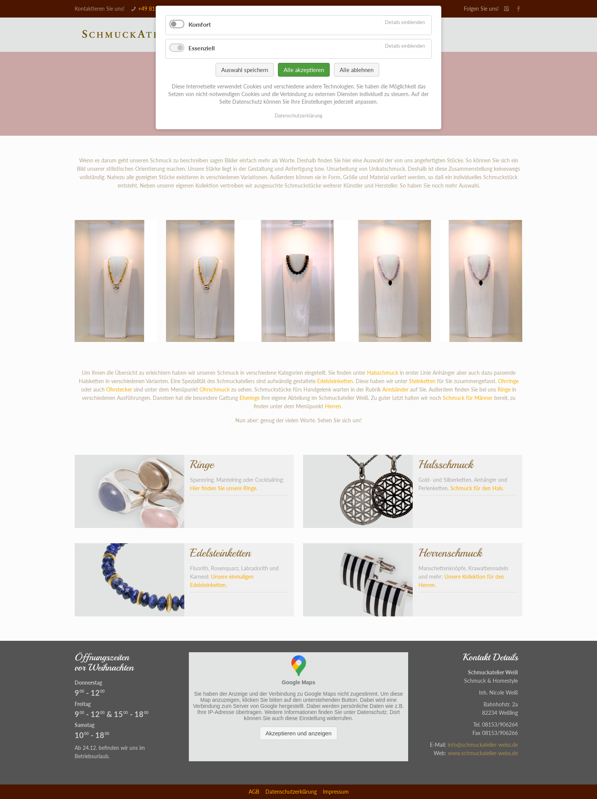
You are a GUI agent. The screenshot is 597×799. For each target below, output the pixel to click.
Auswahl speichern (244, 69)
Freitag (83, 704)
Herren (333, 406)
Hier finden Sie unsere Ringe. (223, 488)
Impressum (336, 791)
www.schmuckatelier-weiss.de (483, 753)
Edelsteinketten (335, 381)
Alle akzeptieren (304, 69)
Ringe (504, 389)
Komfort (199, 24)
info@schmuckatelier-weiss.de (483, 744)
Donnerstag (88, 682)
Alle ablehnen (357, 69)
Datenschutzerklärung (291, 791)
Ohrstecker (119, 389)
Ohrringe (508, 381)
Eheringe (249, 398)
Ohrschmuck (215, 389)
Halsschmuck (382, 372)
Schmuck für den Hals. (477, 488)
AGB (254, 791)
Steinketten (422, 381)
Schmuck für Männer (468, 398)
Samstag (84, 725)
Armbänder (395, 389)
